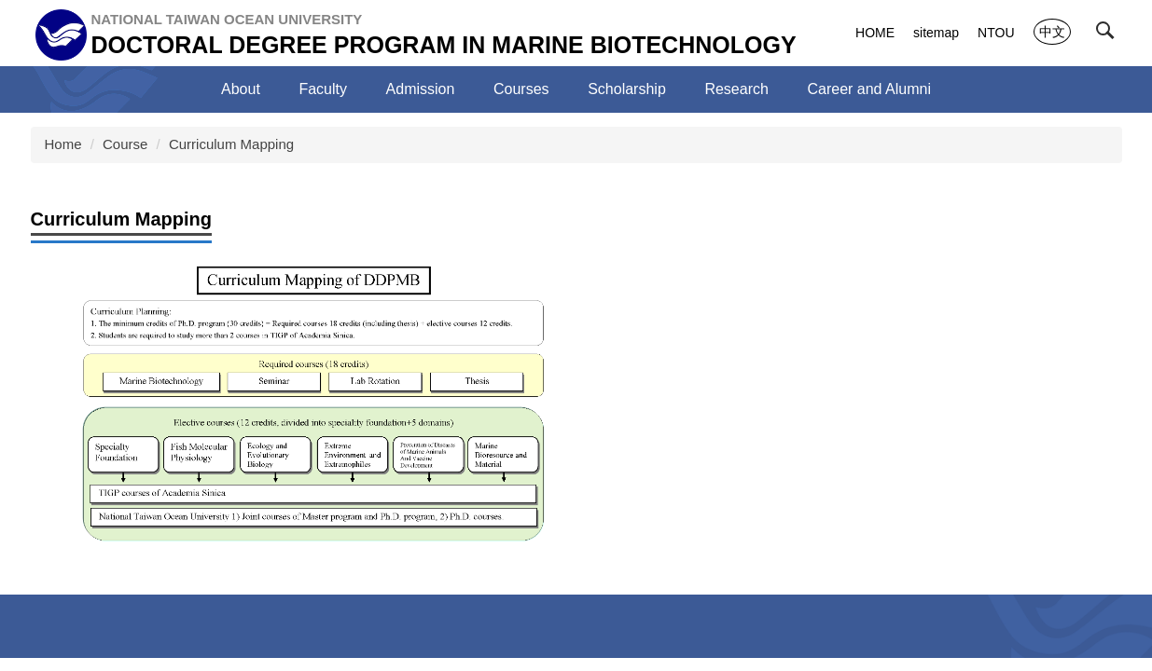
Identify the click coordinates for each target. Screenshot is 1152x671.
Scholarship (627, 89)
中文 (1052, 31)
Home (63, 144)
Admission (420, 89)
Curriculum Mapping (231, 144)
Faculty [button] (322, 89)
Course (125, 144)
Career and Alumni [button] (869, 89)
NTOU (996, 32)
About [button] (240, 89)
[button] (1109, 34)
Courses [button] (521, 89)
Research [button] (736, 89)
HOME (875, 32)
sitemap (936, 32)
